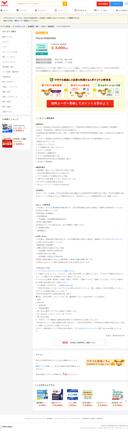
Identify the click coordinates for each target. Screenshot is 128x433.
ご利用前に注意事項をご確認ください (84, 342)
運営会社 (100, 418)
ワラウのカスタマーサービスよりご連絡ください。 (57, 271)
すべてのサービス (18, 26)
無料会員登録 (103, 4)
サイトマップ (39, 418)
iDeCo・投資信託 (48, 26)
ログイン (117, 4)
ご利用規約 (49, 418)
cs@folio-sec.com (66, 285)
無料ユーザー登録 (20, 21)
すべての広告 (5, 26)
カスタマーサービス (115, 239)
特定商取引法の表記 (89, 418)
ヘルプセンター (76, 418)
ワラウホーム (29, 418)
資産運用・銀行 (33, 26)
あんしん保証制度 (52, 207)
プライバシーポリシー (62, 418)
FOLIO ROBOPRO (46, 38)
